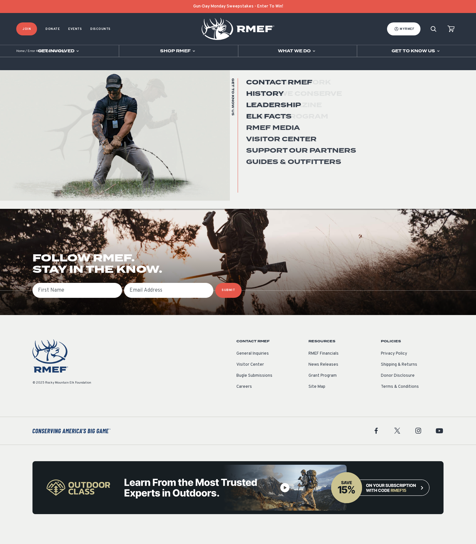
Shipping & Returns (399, 378)
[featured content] (238, 501)
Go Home (429, 131)
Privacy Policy (394, 367)
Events (75, 29)
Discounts (100, 29)
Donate (52, 29)
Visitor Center (250, 378)
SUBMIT (228, 304)
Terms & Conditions (400, 400)
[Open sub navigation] (59, 51)
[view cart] (451, 29)
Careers (244, 400)
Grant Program (322, 389)
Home (20, 65)
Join (26, 29)
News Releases (323, 378)
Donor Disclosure (398, 389)
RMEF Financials (323, 367)
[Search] (433, 29)
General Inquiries (252, 367)
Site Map (316, 400)
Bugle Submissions (254, 389)
